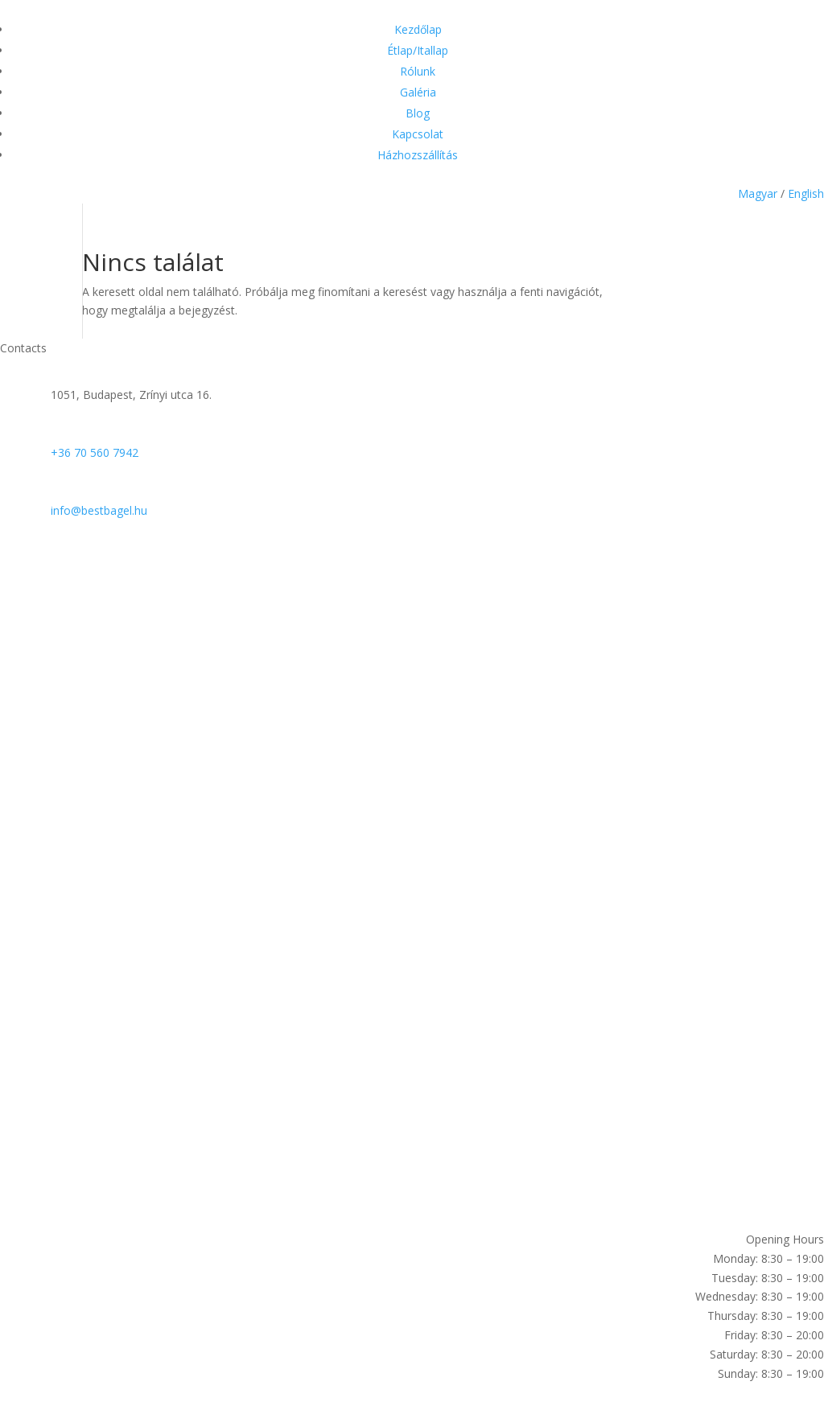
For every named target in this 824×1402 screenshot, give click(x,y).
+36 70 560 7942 (94, 452)
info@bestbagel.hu (99, 510)
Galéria (418, 92)
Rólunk (417, 71)
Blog (418, 113)
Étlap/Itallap (417, 50)
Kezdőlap (418, 29)
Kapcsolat (417, 134)
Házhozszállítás (417, 154)
